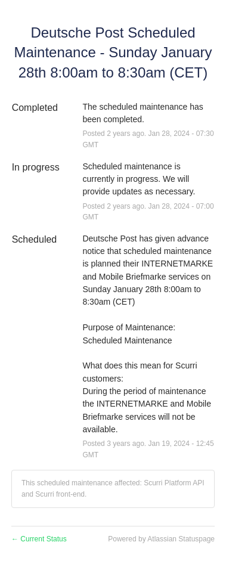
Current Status (39, 539)
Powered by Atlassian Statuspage (161, 539)
